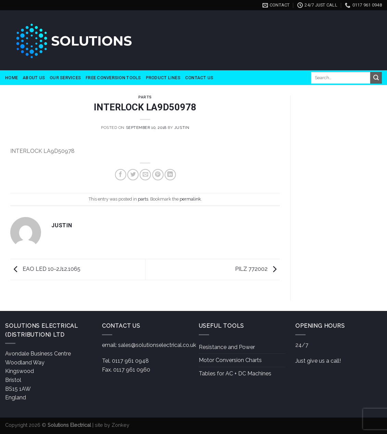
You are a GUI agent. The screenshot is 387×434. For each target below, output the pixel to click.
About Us (34, 77)
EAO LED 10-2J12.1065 (45, 269)
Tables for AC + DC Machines (235, 373)
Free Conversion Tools (113, 77)
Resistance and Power (227, 347)
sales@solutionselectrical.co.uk (157, 345)
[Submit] (376, 78)
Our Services (65, 77)
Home (11, 77)
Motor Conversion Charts (230, 360)
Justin (181, 127)
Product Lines (163, 77)
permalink (190, 199)
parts (145, 97)
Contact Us (199, 77)
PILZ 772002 (257, 269)
